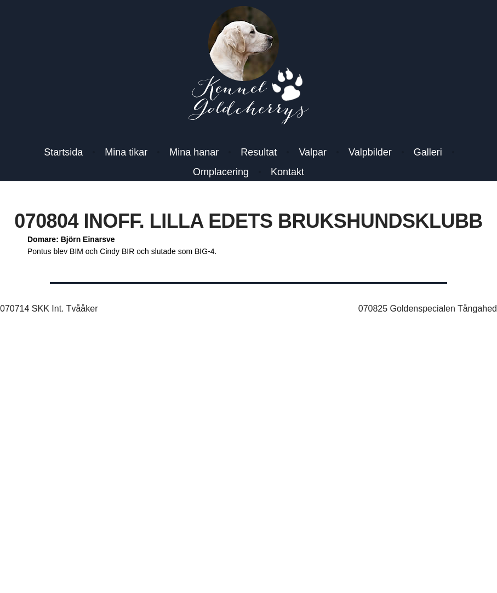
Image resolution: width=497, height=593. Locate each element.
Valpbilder (370, 152)
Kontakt (287, 171)
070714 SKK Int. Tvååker (49, 308)
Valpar (313, 152)
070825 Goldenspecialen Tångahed (427, 308)
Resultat (259, 152)
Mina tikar (126, 152)
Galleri (428, 152)
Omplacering (221, 171)
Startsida (63, 152)
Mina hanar (194, 152)
